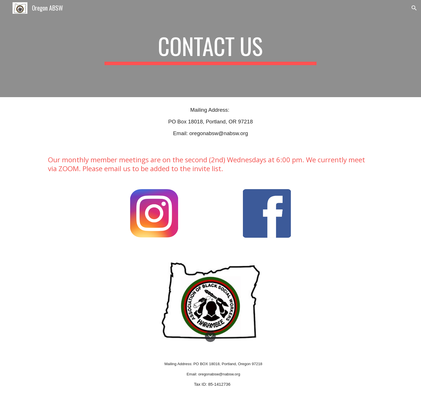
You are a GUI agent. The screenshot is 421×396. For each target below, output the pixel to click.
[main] (210, 48)
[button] (414, 8)
